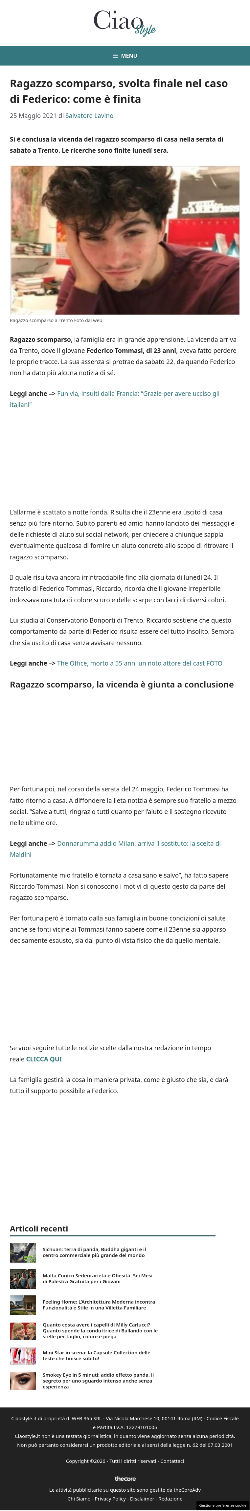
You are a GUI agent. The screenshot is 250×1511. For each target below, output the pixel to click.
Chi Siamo (79, 1498)
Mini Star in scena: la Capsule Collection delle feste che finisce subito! (96, 1355)
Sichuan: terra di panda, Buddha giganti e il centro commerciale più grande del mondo (94, 1252)
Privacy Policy (110, 1498)
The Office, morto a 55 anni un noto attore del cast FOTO (139, 663)
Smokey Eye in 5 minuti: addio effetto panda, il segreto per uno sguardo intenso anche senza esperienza (98, 1380)
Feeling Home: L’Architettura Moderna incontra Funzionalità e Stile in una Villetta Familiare (99, 1304)
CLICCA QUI (44, 1059)
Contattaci (172, 1461)
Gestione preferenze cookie (222, 1505)
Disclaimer (142, 1498)
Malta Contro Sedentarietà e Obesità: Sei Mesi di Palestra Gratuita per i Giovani (97, 1278)
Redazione (170, 1498)
